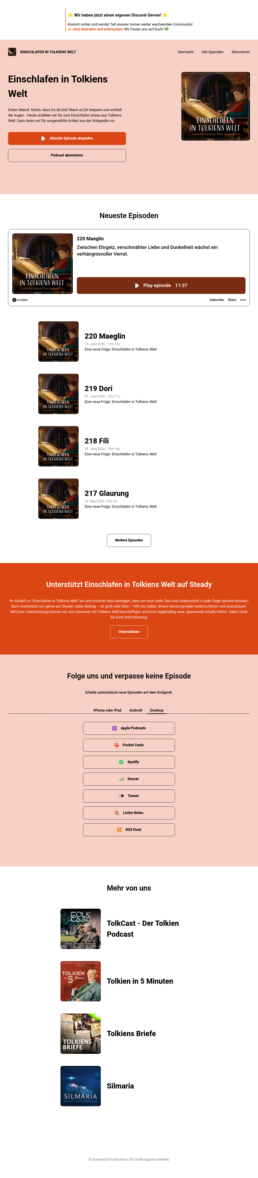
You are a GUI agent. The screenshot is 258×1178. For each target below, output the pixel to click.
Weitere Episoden (129, 540)
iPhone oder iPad (107, 710)
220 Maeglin (105, 336)
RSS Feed (133, 829)
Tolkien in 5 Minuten (140, 981)
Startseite (186, 52)
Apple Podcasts (133, 728)
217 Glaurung (107, 493)
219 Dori (98, 388)
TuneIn (133, 796)
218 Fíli (97, 440)
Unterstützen (128, 632)
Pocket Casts (133, 745)
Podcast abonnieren (67, 155)
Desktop (156, 710)
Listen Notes (133, 813)
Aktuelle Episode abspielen (67, 138)
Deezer (133, 779)
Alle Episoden (212, 52)
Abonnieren (241, 52)
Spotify (133, 762)
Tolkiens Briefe (131, 1033)
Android (135, 710)
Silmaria (120, 1086)
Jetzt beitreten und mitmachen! (97, 29)
